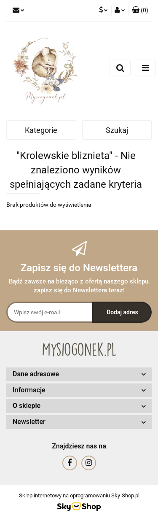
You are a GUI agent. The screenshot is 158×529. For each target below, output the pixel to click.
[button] (140, 10)
